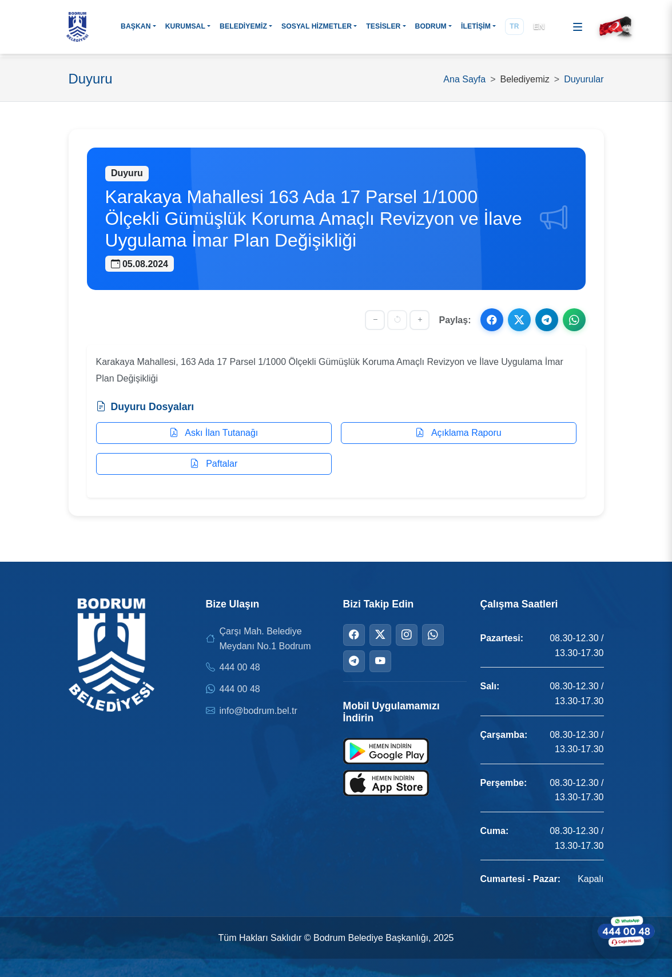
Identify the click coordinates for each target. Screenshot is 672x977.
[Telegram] (354, 661)
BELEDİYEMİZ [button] (243, 26)
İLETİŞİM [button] (476, 26)
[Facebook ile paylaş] (491, 319)
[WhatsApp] (433, 635)
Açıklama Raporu (458, 433)
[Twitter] (380, 635)
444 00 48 (240, 667)
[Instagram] (406, 635)
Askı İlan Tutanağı (214, 433)
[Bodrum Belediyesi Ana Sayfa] (77, 27)
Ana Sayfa (464, 79)
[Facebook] (354, 635)
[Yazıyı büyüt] (419, 320)
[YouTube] (380, 661)
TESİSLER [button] (383, 26)
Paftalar (214, 463)
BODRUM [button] (431, 26)
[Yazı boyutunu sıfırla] (397, 320)
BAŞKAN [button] (136, 26)
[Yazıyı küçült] (375, 320)
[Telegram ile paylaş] (546, 319)
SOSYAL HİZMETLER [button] (316, 26)
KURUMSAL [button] (185, 26)
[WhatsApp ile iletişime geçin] (626, 931)
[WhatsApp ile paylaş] (574, 319)
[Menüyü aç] (577, 27)
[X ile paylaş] (519, 319)
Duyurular (583, 79)
